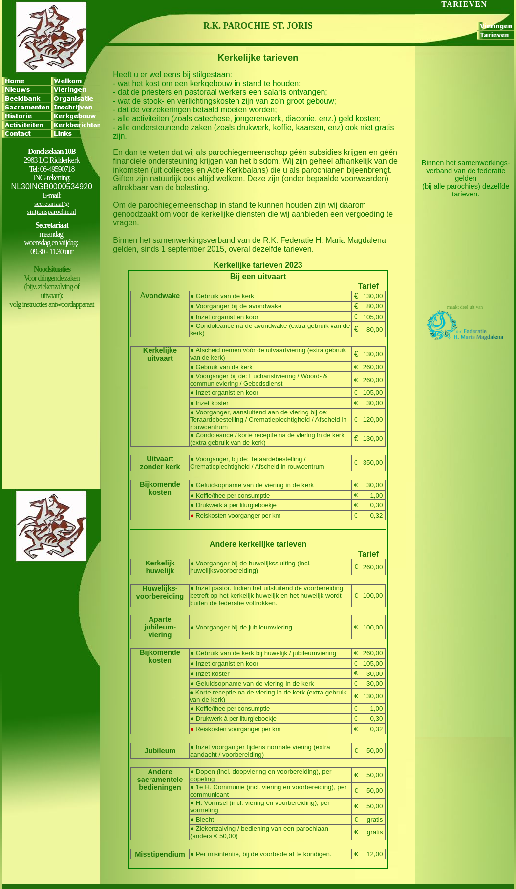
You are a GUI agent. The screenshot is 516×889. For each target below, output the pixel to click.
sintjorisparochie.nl (51, 211)
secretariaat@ (51, 203)
